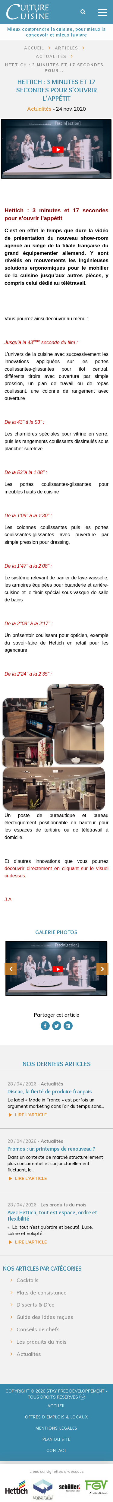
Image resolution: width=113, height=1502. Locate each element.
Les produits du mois (63, 1205)
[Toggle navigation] (102, 12)
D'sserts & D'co (36, 1304)
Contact (56, 1450)
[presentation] (11, 969)
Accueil (34, 48)
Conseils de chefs (38, 1329)
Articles (66, 48)
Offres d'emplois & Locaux (56, 1417)
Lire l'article (31, 1114)
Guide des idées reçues (45, 1317)
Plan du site (56, 1439)
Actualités (39, 109)
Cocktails (28, 1280)
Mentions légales (56, 1428)
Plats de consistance (42, 1292)
